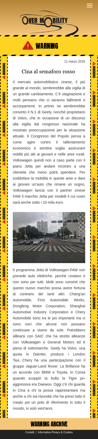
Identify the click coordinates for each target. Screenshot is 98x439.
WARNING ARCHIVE (49, 424)
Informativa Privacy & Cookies (55, 432)
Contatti (29, 432)
